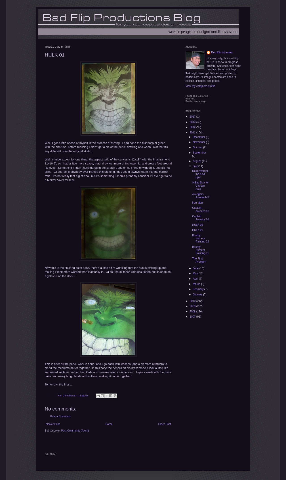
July (195, 166)
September (199, 152)
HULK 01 (197, 230)
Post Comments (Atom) (75, 430)
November (199, 142)
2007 (193, 316)
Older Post (164, 424)
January (198, 294)
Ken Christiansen (222, 52)
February (198, 289)
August (197, 161)
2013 (193, 122)
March (197, 284)
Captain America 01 (200, 218)
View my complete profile (200, 86)
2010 (193, 301)
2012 (193, 127)
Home (109, 424)
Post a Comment (60, 416)
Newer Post (53, 424)
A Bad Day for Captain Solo (200, 186)
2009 (193, 306)
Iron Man (197, 202)
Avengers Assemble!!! (201, 196)
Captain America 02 (200, 209)
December (199, 137)
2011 (193, 132)
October (198, 147)
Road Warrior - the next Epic (201, 174)
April (196, 278)
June (196, 268)
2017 (193, 116)
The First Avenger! (199, 260)
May (196, 273)
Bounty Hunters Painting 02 (200, 238)
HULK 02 (197, 224)
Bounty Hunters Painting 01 (200, 250)
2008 (193, 311)
